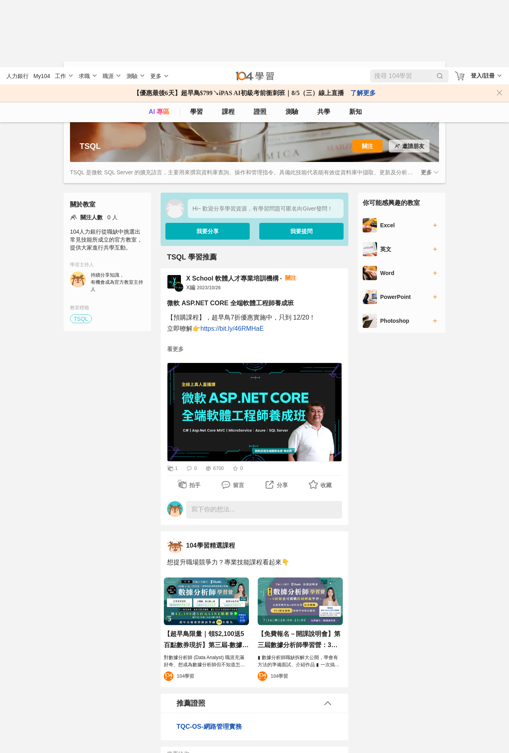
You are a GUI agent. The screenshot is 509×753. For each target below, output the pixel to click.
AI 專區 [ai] (159, 44)
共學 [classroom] (323, 44)
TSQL (81, 318)
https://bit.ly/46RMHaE (232, 327)
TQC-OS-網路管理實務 (209, 725)
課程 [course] (228, 44)
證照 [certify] (260, 44)
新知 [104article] (355, 44)
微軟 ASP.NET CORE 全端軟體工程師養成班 (230, 302)
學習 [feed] (196, 44)
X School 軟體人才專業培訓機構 (232, 277)
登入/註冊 (483, 8)
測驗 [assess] (292, 44)
